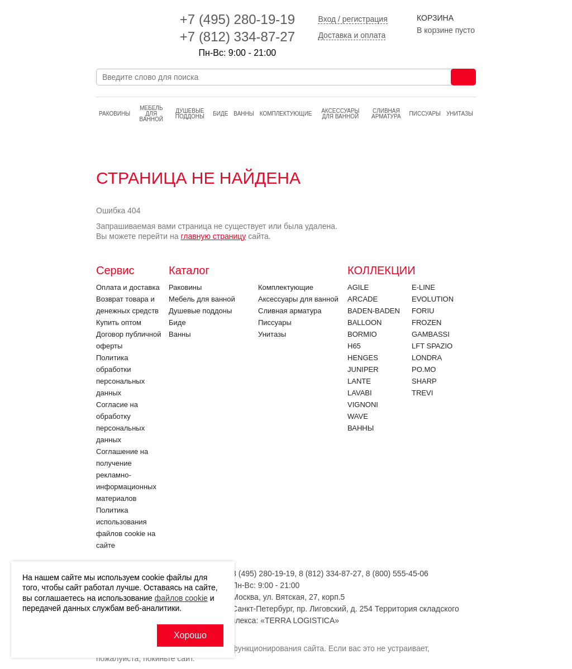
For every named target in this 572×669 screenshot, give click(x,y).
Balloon (364, 322)
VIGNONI (362, 404)
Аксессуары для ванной (340, 114)
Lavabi (359, 393)
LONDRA (427, 357)
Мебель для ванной (151, 113)
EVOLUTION (433, 299)
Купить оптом (118, 322)
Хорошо (190, 635)
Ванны (243, 114)
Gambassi (431, 334)
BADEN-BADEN (373, 311)
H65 (354, 346)
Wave (357, 416)
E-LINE (423, 287)
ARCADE (362, 299)
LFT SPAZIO (432, 346)
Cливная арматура (386, 114)
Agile (358, 287)
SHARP (424, 381)
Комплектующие (286, 114)
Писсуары (425, 114)
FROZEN (426, 322)
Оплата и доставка (128, 287)
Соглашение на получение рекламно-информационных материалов (126, 475)
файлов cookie (181, 598)
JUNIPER (363, 369)
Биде (220, 114)
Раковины (114, 114)
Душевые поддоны (189, 114)
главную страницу (213, 236)
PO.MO (424, 369)
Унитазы (459, 114)
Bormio (362, 334)
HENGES (362, 357)
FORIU (423, 311)
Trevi (422, 393)
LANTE (359, 381)
